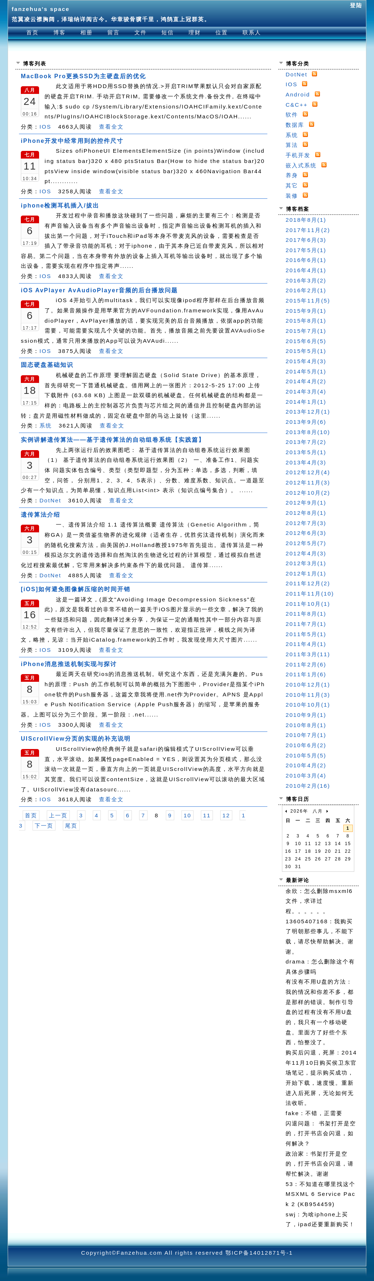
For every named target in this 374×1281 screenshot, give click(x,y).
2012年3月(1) (306, 563)
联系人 (252, 32)
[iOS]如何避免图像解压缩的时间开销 (75, 589)
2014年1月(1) (306, 402)
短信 (167, 32)
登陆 (356, 5)
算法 (292, 145)
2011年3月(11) (308, 654)
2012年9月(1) (306, 502)
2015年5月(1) (306, 351)
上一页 (58, 815)
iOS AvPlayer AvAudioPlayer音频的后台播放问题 (99, 290)
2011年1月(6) (306, 674)
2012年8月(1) (306, 513)
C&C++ (297, 105)
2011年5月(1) (306, 634)
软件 (292, 114)
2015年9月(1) (306, 311)
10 (187, 815)
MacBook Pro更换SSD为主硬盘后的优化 (83, 76)
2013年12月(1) (308, 411)
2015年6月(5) (306, 341)
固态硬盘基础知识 (47, 365)
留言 (113, 32)
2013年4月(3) (306, 462)
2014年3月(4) (306, 391)
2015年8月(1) (306, 321)
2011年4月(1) (306, 644)
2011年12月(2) (308, 583)
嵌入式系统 (301, 165)
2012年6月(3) (306, 533)
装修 (292, 196)
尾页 (71, 825)
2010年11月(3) (308, 695)
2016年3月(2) (306, 280)
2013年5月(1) (306, 452)
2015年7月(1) (306, 331)
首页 (32, 32)
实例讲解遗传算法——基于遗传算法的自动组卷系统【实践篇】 (113, 440)
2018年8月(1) (306, 220)
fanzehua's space (41, 9)
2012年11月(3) (308, 482)
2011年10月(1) (308, 604)
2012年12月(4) (308, 472)
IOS (45, 126)
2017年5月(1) (306, 250)
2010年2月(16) (308, 786)
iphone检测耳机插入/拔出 (60, 205)
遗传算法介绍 (40, 515)
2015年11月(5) (308, 300)
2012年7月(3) (306, 523)
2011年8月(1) (306, 614)
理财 (194, 32)
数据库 (295, 125)
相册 (86, 32)
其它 (292, 185)
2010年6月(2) (306, 745)
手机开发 (298, 155)
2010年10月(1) (308, 705)
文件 (140, 32)
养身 (292, 175)
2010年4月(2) (306, 765)
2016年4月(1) (306, 270)
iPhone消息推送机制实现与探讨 (69, 664)
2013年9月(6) (306, 422)
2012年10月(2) (308, 493)
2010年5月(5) (306, 755)
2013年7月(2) (306, 442)
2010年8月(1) (306, 725)
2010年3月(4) (306, 775)
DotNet (50, 500)
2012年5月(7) (306, 543)
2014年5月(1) (306, 371)
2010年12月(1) (308, 684)
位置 (221, 32)
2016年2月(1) (306, 290)
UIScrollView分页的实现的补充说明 (76, 738)
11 (207, 815)
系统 (45, 425)
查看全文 (111, 126)
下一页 (44, 825)
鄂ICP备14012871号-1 (259, 1253)
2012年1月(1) (306, 573)
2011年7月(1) (306, 624)
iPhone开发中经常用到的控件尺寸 (72, 141)
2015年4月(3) (306, 361)
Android (298, 94)
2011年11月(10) (310, 593)
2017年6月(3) (306, 240)
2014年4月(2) (306, 381)
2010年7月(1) (306, 735)
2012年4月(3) (306, 553)
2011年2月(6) (306, 664)
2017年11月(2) (308, 230)
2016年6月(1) (306, 260)
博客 (59, 32)
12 (226, 815)
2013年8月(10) (308, 432)
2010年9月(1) (306, 715)
